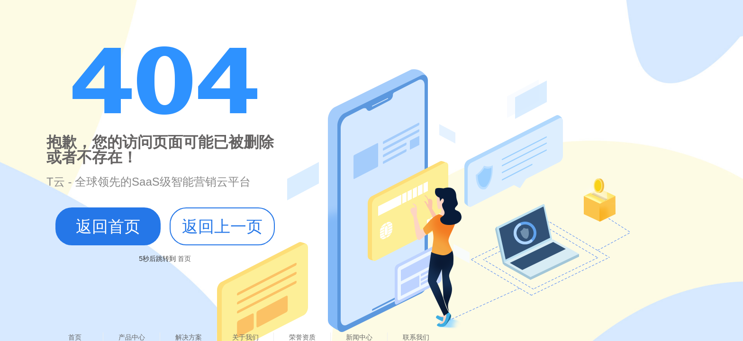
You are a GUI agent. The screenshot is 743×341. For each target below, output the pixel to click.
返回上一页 (222, 226)
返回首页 (108, 226)
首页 (183, 258)
